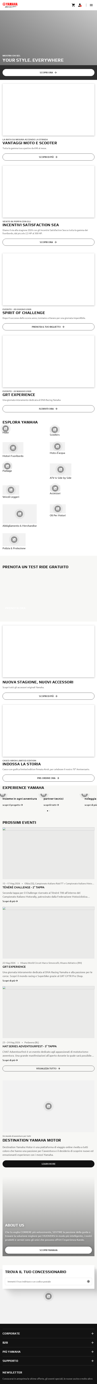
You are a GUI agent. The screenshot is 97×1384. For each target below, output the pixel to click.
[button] (91, 5)
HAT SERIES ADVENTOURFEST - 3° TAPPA (30, 1038)
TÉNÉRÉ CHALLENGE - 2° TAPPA (23, 884)
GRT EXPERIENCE (14, 961)
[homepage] (10, 5)
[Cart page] (73, 5)
